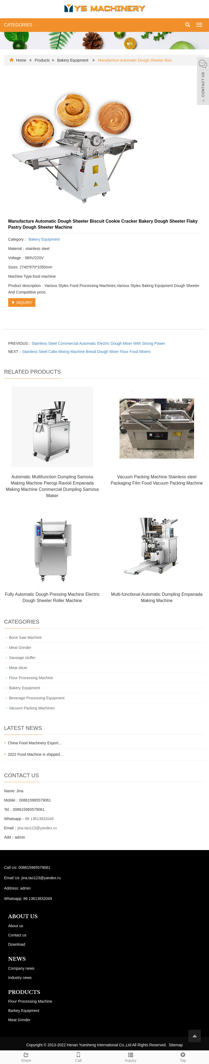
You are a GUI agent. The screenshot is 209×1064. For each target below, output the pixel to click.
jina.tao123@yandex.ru (37, 828)
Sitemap (176, 1045)
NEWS (17, 959)
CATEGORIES (18, 25)
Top (183, 1057)
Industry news (20, 977)
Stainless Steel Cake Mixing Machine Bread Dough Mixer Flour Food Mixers (86, 351)
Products (42, 60)
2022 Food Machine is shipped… (36, 754)
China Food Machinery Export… (35, 743)
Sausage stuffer (22, 657)
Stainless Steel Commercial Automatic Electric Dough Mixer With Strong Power (98, 343)
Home (21, 60)
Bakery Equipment (73, 60)
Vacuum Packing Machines (32, 708)
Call (78, 1057)
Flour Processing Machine (31, 678)
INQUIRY (21, 302)
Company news (21, 968)
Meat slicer (18, 668)
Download (16, 944)
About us (15, 926)
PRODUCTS (24, 992)
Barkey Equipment (23, 1010)
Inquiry (130, 1057)
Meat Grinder (20, 647)
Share (26, 1057)
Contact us (17, 935)
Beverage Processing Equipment (36, 698)
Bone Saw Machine (25, 637)
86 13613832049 (39, 819)
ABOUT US (23, 917)
